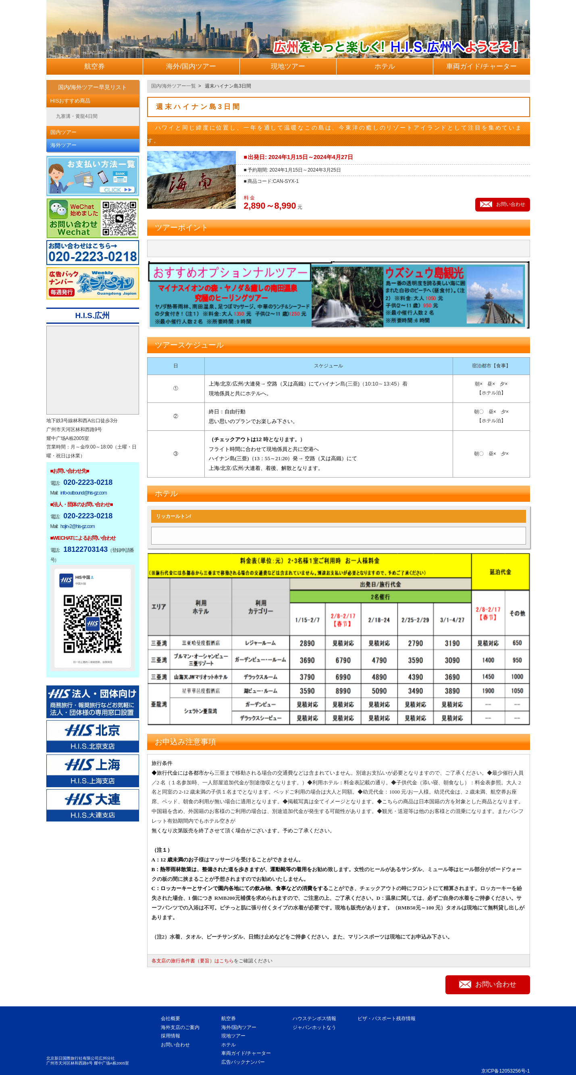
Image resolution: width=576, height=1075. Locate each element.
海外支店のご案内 (180, 1027)
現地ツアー (233, 1036)
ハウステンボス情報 (314, 1018)
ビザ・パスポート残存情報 (387, 1018)
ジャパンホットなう (314, 1027)
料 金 (249, 198)
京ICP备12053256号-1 (505, 1071)
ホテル (228, 1045)
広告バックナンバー (243, 1062)
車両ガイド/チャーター (246, 1053)
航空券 (228, 1018)
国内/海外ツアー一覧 (173, 86)
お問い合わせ (175, 1045)
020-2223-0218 (87, 482)
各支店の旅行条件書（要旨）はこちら (193, 961)
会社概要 (170, 1018)
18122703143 (85, 549)
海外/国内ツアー (238, 1027)
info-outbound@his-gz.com (83, 493)
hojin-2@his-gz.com (77, 526)
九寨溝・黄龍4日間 (77, 116)
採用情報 (170, 1036)
